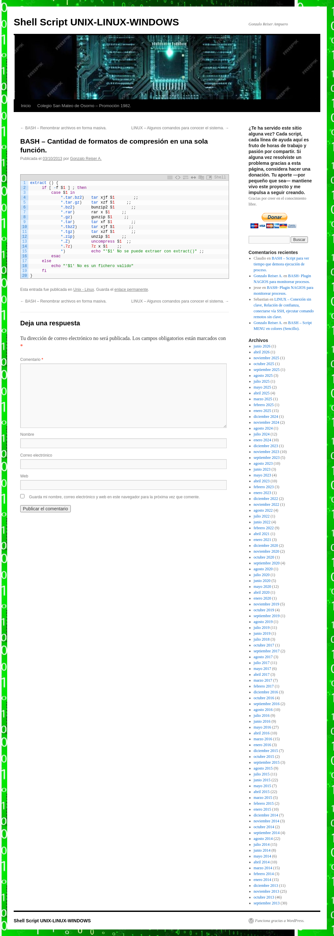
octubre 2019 (264, 610)
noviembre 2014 (266, 821)
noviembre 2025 (266, 358)
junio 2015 (262, 780)
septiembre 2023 (267, 457)
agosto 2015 (263, 768)
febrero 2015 (264, 803)
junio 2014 (262, 850)
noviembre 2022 (266, 504)
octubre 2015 (264, 756)
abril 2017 (262, 674)
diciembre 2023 (266, 446)
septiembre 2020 (267, 563)
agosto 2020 (263, 569)
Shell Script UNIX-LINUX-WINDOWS (96, 22)
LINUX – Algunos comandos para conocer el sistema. (180, 128)
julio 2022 (262, 516)
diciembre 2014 (266, 815)
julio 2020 (262, 575)
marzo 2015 (263, 797)
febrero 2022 (264, 528)
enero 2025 (262, 410)
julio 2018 (262, 639)
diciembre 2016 (266, 692)
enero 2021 (262, 539)
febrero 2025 (264, 405)
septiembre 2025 (267, 369)
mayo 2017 (262, 668)
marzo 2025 (263, 399)
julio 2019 (262, 627)
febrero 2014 (264, 874)
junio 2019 (262, 633)
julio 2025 (262, 381)
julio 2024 (262, 434)
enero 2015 (262, 809)
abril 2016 (262, 733)
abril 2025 (262, 393)
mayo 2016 (262, 727)
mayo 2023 (262, 475)
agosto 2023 (263, 463)
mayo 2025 (262, 387)
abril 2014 (262, 862)
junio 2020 (262, 580)
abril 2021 (262, 534)
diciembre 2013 (266, 885)
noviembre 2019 (266, 604)
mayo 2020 (262, 586)
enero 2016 (262, 745)
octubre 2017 (264, 645)
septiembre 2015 (267, 762)
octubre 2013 (264, 897)
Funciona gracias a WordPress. (279, 920)
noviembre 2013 (266, 891)
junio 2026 (262, 346)
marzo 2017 (263, 680)
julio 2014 (262, 844)
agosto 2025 (263, 375)
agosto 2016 (263, 709)
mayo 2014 (262, 856)
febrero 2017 (264, 686)
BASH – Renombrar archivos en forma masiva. (63, 128)
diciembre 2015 (266, 750)
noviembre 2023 (266, 451)
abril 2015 (262, 791)
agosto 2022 (263, 510)
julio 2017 (262, 662)
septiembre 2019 (267, 616)
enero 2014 (262, 879)
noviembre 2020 (266, 551)
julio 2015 (262, 774)
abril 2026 (262, 352)
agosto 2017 (263, 657)
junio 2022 (262, 522)
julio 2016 (262, 715)
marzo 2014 (263, 868)
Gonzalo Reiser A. (86, 158)
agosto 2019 (263, 621)
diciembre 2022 (266, 498)
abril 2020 (262, 592)
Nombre (27, 434)
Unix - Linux (83, 289)
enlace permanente (131, 289)
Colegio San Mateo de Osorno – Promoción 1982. (84, 105)
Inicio (26, 105)
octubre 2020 (264, 557)
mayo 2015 (262, 786)
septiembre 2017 (267, 651)
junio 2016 (262, 721)
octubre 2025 (264, 364)
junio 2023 (262, 469)
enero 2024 (262, 440)
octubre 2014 (264, 827)
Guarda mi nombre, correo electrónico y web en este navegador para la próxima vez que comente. (114, 497)
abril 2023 (262, 481)
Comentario (31, 359)
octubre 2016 (264, 698)
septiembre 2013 (267, 903)
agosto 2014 (263, 838)
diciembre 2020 (266, 545)
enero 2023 (262, 492)
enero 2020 (262, 598)
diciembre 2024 (266, 416)
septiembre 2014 (267, 832)
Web (24, 476)
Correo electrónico (36, 455)
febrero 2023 (264, 487)
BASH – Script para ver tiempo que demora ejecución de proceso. (281, 264)
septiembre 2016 (267, 704)
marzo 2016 (263, 739)
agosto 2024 (263, 428)
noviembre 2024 (266, 422)
